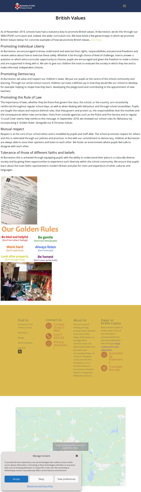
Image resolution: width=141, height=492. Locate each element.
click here (91, 63)
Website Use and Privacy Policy (40, 486)
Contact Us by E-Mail (62, 333)
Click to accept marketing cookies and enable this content (70, 447)
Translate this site (104, 363)
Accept (16, 478)
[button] (76, 455)
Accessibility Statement (104, 356)
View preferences (66, 478)
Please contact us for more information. (100, 347)
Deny (41, 478)
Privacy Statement (63, 346)
